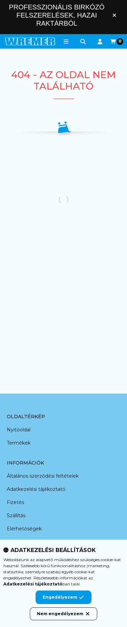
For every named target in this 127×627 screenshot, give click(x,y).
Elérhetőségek (24, 529)
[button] (66, 41)
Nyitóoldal (18, 430)
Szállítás (16, 515)
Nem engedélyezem (63, 614)
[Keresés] (83, 41)
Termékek (18, 443)
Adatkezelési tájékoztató (36, 489)
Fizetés (15, 502)
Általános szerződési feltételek (43, 476)
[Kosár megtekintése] (117, 41)
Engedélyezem (63, 597)
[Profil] (100, 41)
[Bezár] (114, 15)
